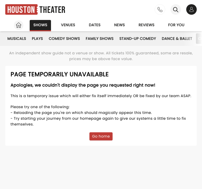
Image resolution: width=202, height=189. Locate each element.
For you (176, 25)
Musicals (16, 38)
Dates (94, 25)
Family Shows (100, 38)
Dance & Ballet (177, 38)
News (119, 25)
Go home (101, 136)
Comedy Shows (64, 38)
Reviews (147, 25)
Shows (40, 25)
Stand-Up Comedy (137, 38)
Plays (37, 38)
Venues (68, 25)
